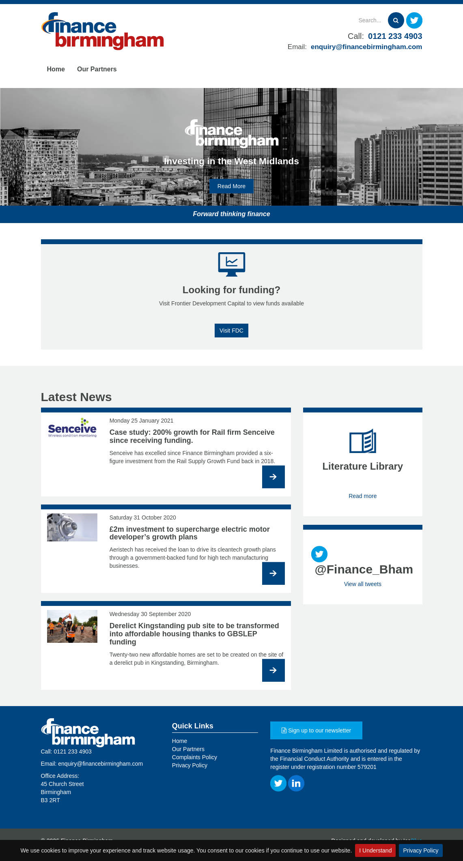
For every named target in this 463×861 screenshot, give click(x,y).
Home (56, 69)
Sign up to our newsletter (316, 730)
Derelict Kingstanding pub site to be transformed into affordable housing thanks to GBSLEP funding (194, 634)
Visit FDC (231, 330)
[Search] (348, 20)
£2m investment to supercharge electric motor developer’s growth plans (190, 533)
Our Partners (97, 69)
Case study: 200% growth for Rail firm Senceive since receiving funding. (192, 436)
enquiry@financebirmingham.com (366, 47)
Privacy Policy (420, 850)
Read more (363, 496)
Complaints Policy (194, 757)
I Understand (375, 850)
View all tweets (362, 584)
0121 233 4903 (395, 36)
